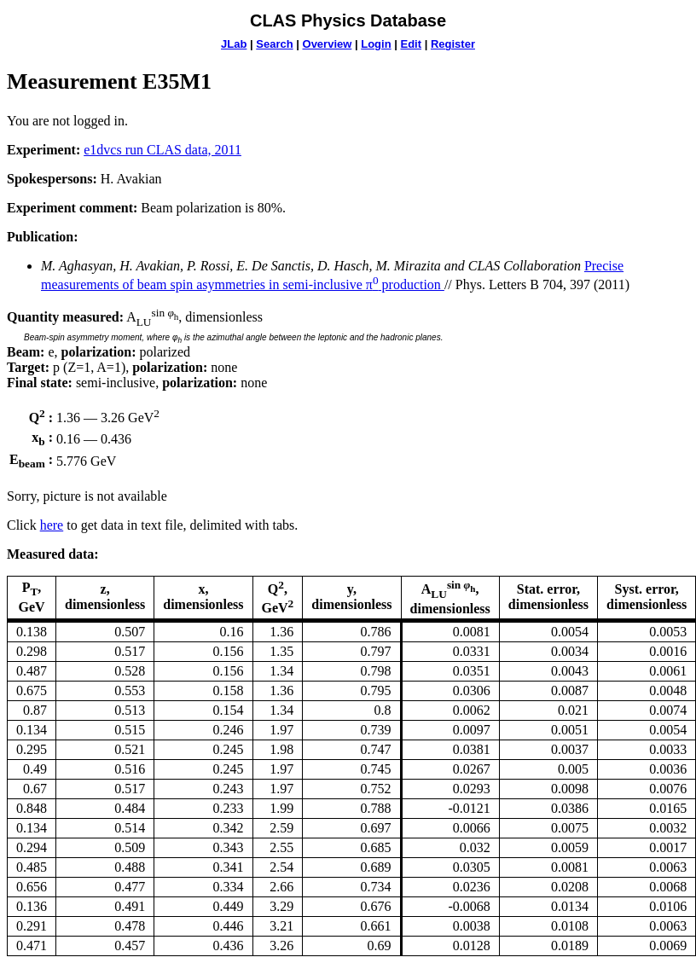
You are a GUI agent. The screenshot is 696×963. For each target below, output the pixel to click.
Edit (410, 44)
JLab (233, 44)
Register (453, 44)
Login (376, 44)
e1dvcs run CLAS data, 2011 (162, 149)
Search (274, 44)
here (52, 525)
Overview (327, 44)
